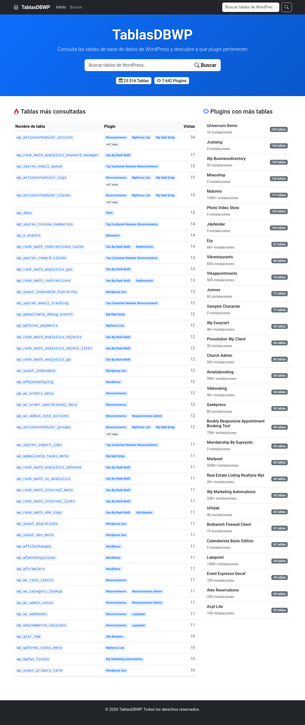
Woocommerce (116, 137)
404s (109, 213)
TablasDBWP (31, 7)
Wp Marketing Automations (124, 659)
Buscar (76, 7)
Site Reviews (114, 636)
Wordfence (113, 382)
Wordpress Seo (116, 292)
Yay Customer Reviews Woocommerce (131, 166)
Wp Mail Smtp (165, 137)
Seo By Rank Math (118, 155)
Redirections (144, 247)
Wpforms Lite (141, 137)
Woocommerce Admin (147, 416)
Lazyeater (138, 614)
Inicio (61, 7)
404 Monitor (144, 512)
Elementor (113, 235)
